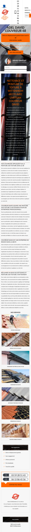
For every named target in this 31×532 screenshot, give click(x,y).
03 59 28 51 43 (18, 6)
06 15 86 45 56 (18, 18)
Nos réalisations (15, 52)
